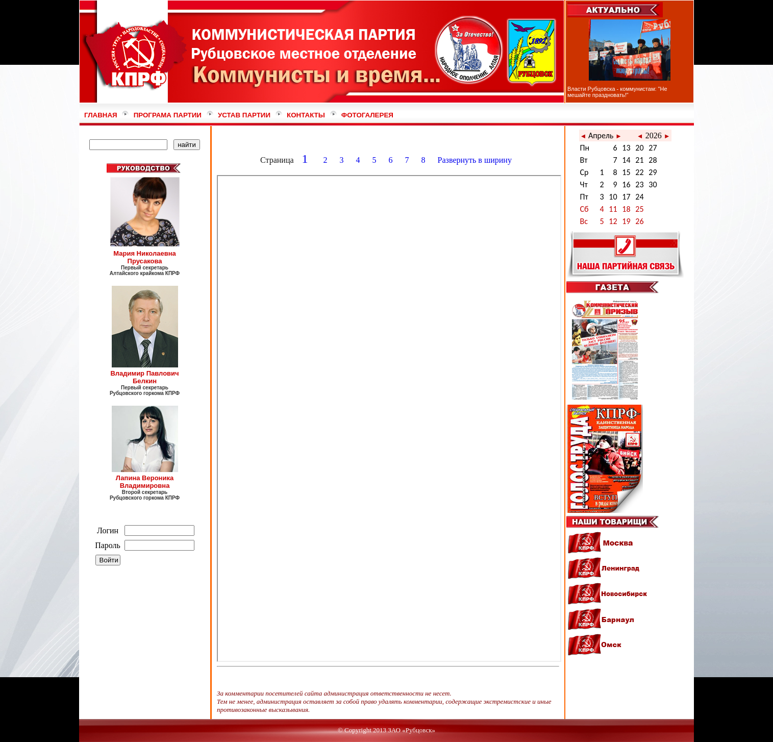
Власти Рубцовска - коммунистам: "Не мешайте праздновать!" (617, 92)
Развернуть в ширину (476, 160)
